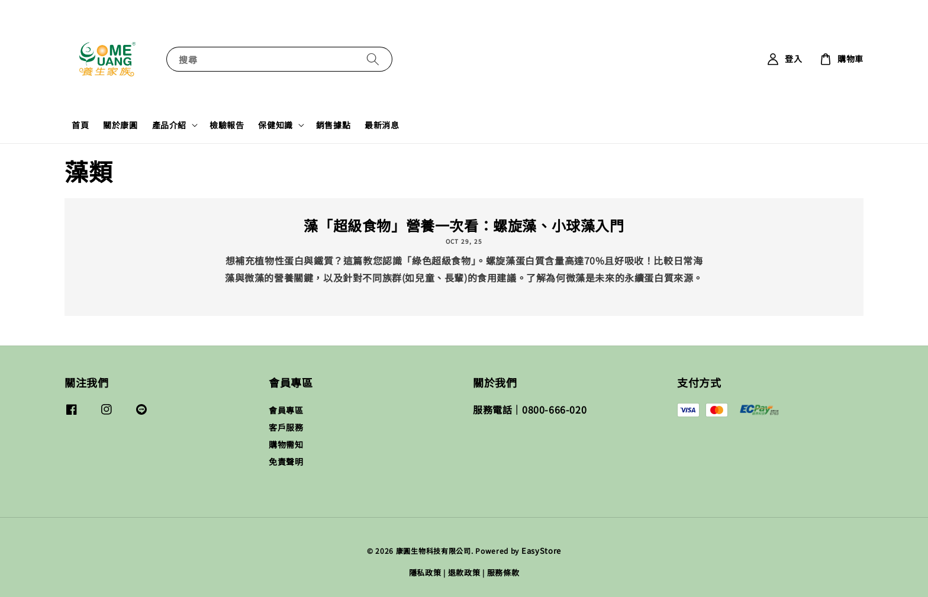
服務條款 (503, 572)
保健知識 (275, 125)
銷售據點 (333, 125)
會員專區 (286, 410)
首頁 (80, 125)
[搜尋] (373, 58)
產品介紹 (169, 125)
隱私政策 (425, 572)
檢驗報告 (227, 125)
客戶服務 (286, 427)
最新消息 (382, 125)
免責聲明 (286, 461)
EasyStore (541, 550)
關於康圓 (120, 125)
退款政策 (464, 572)
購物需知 (286, 444)
